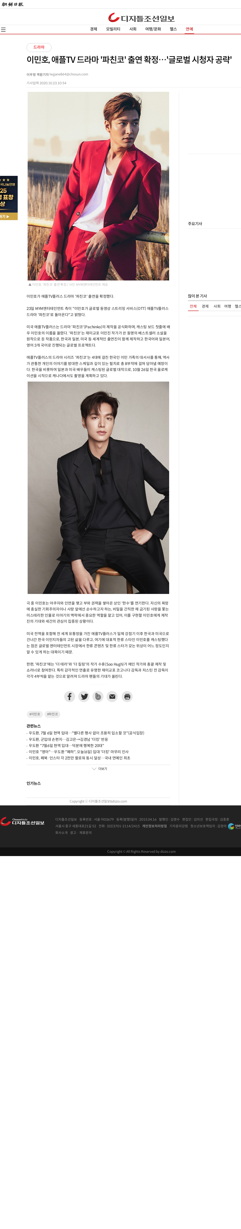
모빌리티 (113, 29)
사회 (132, 29)
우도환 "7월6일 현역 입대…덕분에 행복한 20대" (66, 746)
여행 (227, 306)
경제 (93, 29)
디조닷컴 (141, 17)
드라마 (39, 47)
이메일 (112, 696)
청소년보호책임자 (202, 826)
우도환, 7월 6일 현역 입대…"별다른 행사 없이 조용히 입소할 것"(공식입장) (86, 733)
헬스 (173, 29)
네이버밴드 (97, 696)
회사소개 (61, 833)
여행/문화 (153, 29)
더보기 (99, 769)
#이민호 (34, 714)
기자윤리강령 (178, 826)
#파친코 (52, 714)
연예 (189, 29)
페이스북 (69, 696)
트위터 (83, 696)
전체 (193, 306)
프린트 (127, 696)
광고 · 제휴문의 (81, 833)
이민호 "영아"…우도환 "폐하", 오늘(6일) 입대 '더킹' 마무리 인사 (79, 752)
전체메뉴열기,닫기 (3, 30)
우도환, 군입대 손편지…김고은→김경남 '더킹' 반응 (68, 739)
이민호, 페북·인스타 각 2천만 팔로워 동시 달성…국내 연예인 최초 (79, 758)
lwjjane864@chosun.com (69, 74)
